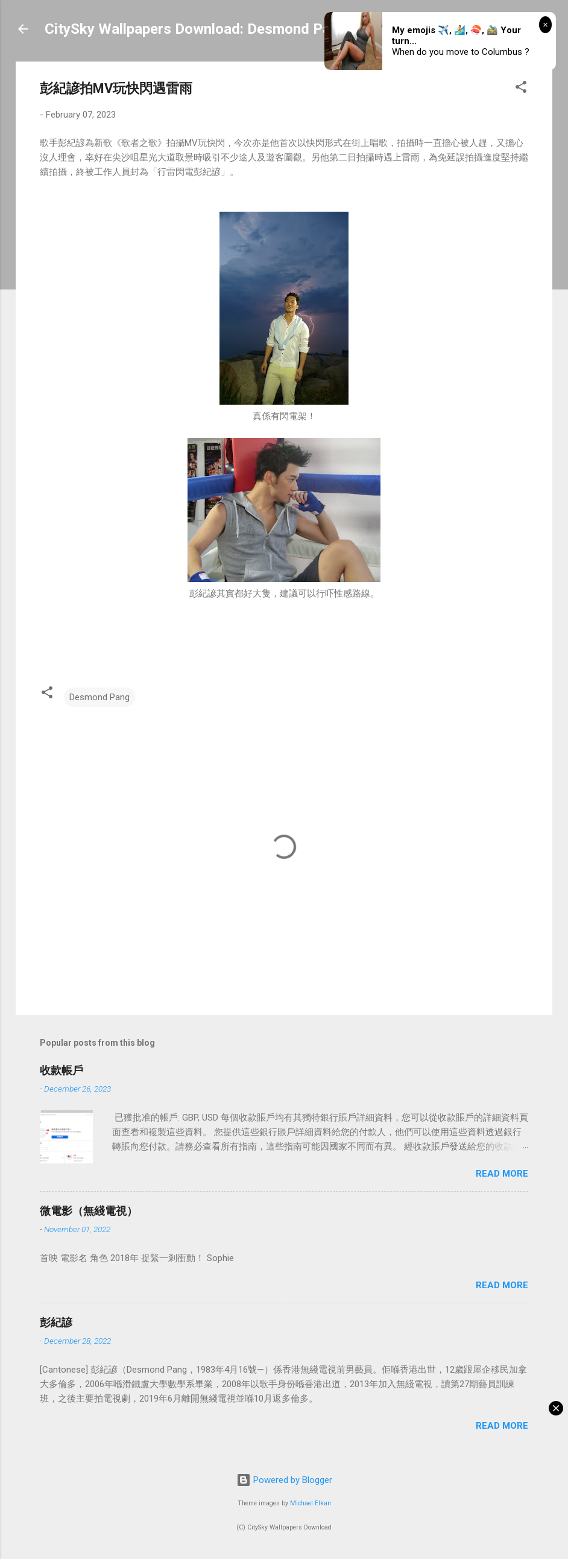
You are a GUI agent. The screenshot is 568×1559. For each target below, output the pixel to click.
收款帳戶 (61, 1070)
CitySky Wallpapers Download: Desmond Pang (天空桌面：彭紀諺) (260, 29)
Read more (502, 1173)
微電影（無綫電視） (88, 1210)
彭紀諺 (56, 1322)
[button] (521, 89)
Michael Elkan (310, 1503)
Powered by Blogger (284, 1480)
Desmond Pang (99, 697)
